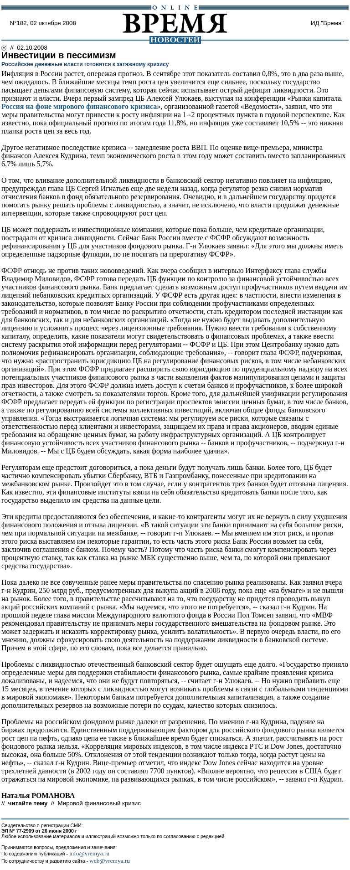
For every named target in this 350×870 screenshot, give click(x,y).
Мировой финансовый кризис (99, 803)
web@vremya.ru (109, 860)
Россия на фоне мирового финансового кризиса (79, 106)
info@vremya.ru (89, 853)
